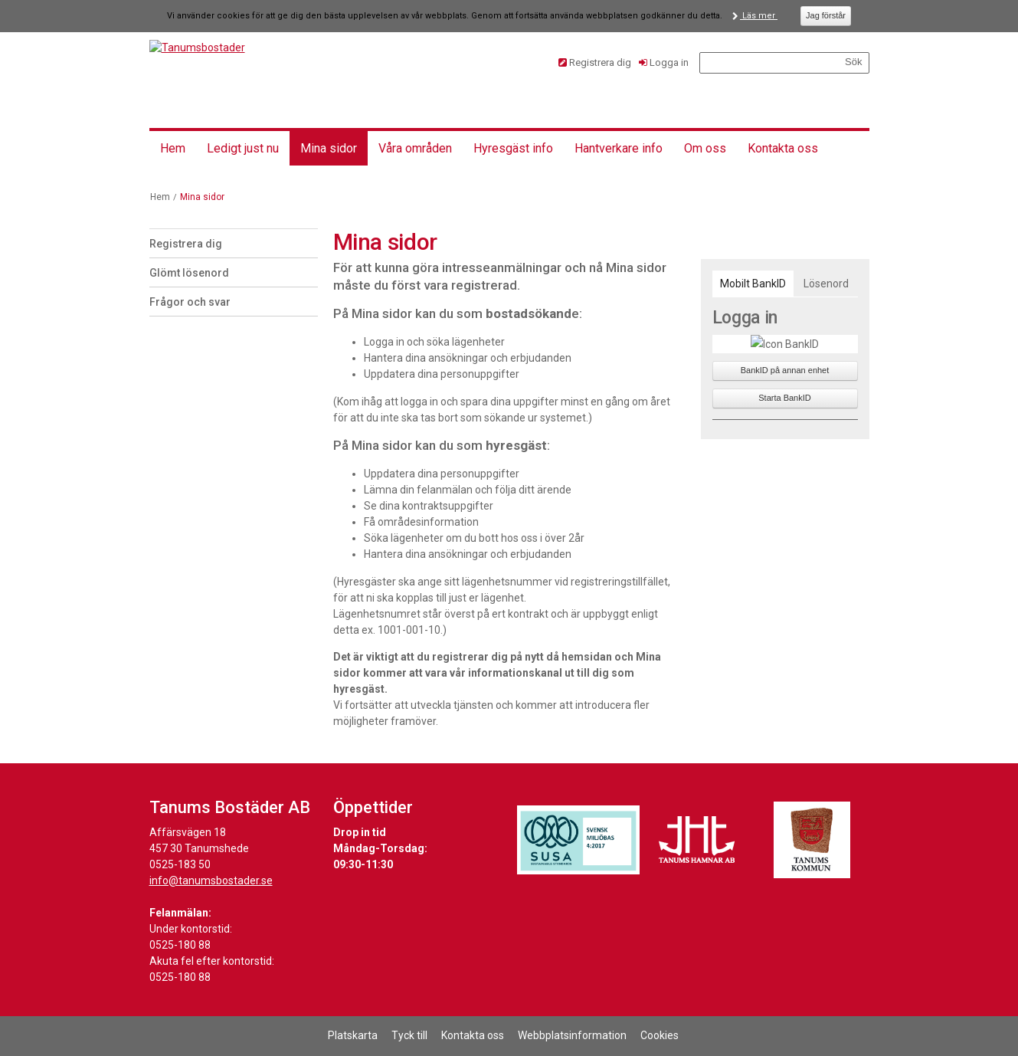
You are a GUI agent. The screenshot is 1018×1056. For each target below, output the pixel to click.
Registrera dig (600, 62)
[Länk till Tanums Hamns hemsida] (697, 840)
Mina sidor (328, 148)
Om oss (705, 148)
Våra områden (415, 148)
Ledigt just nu (243, 148)
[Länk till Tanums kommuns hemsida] (811, 840)
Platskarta (353, 1035)
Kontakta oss (783, 148)
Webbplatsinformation (572, 1035)
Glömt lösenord (189, 273)
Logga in (669, 62)
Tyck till (409, 1035)
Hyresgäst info (513, 148)
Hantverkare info (618, 148)
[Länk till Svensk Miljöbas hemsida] (578, 840)
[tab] (753, 284)
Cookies (659, 1035)
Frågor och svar (190, 302)
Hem (172, 148)
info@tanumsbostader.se (211, 880)
